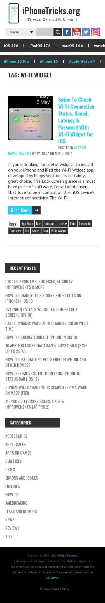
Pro (27, 231)
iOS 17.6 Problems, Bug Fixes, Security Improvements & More (39, 284)
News (10, 519)
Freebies (12, 486)
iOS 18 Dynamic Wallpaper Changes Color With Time (46, 326)
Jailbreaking (16, 503)
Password (16, 231)
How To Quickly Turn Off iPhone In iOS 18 (41, 337)
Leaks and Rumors (21, 511)
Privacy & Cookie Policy (54, 588)
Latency (62, 223)
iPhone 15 (49, 61)
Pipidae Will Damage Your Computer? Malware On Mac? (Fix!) (46, 390)
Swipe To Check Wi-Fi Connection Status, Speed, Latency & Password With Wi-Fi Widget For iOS (76, 120)
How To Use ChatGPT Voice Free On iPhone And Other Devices (45, 362)
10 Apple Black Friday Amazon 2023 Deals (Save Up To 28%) (46, 348)
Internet (49, 223)
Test (45, 231)
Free (38, 223)
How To (11, 494)
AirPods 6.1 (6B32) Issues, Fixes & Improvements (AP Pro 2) (34, 404)
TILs (9, 536)
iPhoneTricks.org (67, 555)
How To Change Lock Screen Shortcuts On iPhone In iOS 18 (43, 298)
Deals (10, 469)
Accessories (16, 436)
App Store (27, 223)
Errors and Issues (21, 478)
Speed (35, 231)
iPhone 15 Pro (16, 61)
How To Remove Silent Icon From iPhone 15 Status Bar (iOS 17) (42, 376)
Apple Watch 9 (82, 61)
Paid (73, 223)
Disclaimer (52, 578)
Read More (20, 210)
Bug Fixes (13, 461)
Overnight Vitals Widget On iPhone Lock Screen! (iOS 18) (41, 312)
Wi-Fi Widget (58, 231)
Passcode (84, 223)
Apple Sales (15, 444)
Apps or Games (18, 453)
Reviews (25, 153)
